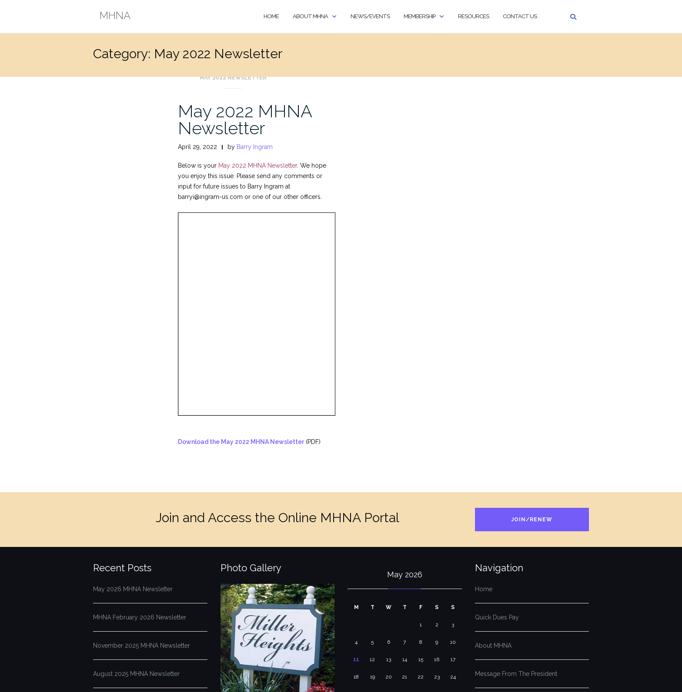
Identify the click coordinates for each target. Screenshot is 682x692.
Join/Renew (532, 520)
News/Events (370, 16)
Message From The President (516, 673)
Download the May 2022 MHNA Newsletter (241, 441)
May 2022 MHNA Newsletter (245, 119)
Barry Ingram (255, 146)
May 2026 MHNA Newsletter (133, 589)
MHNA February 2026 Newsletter (139, 617)
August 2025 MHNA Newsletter (136, 673)
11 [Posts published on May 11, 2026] (356, 659)
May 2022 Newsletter (233, 78)
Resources (473, 16)
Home (271, 16)
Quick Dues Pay (497, 617)
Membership (419, 16)
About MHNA (310, 16)
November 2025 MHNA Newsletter (141, 645)
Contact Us (520, 16)
